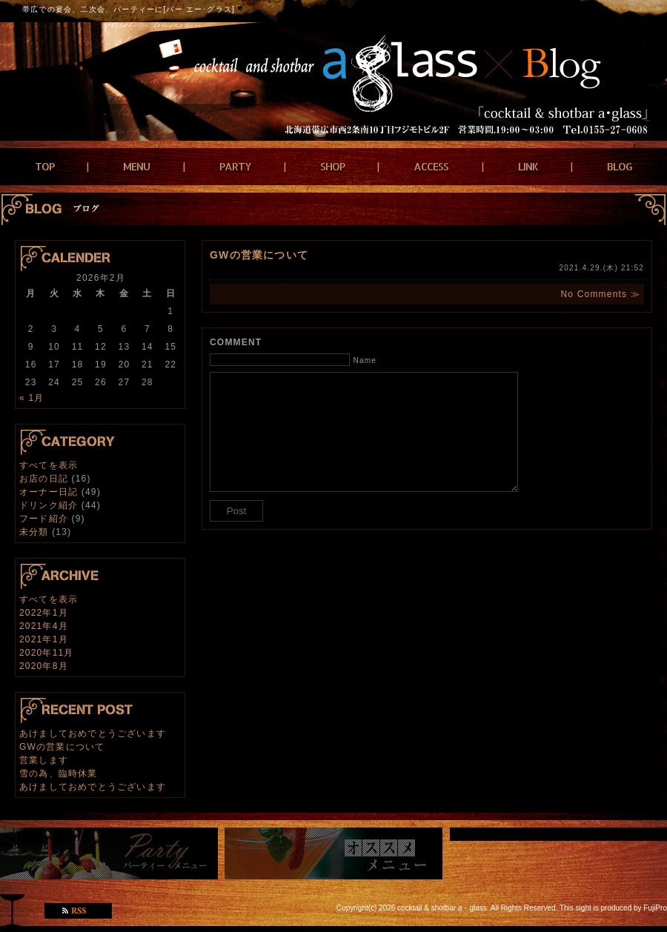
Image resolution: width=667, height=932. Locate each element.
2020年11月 (46, 653)
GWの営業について (61, 747)
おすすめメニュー (333, 853)
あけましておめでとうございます (92, 733)
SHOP (332, 166)
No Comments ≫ (600, 294)
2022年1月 (43, 613)
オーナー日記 (48, 492)
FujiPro (655, 908)
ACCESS (431, 166)
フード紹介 (43, 518)
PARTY (235, 166)
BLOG (619, 166)
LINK (528, 166)
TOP (44, 166)
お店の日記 (43, 478)
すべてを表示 (48, 465)
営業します (43, 760)
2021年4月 (43, 626)
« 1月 (31, 398)
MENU (136, 166)
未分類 (34, 532)
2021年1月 (43, 639)
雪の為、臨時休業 (58, 773)
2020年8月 (43, 666)
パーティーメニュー (109, 853)
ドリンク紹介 (48, 505)
